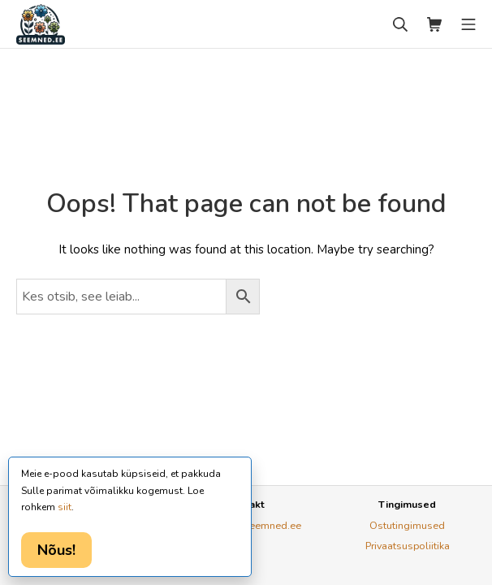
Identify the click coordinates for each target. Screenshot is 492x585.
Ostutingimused (407, 525)
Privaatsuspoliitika (407, 545)
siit (64, 507)
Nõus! (56, 550)
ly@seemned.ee (263, 525)
